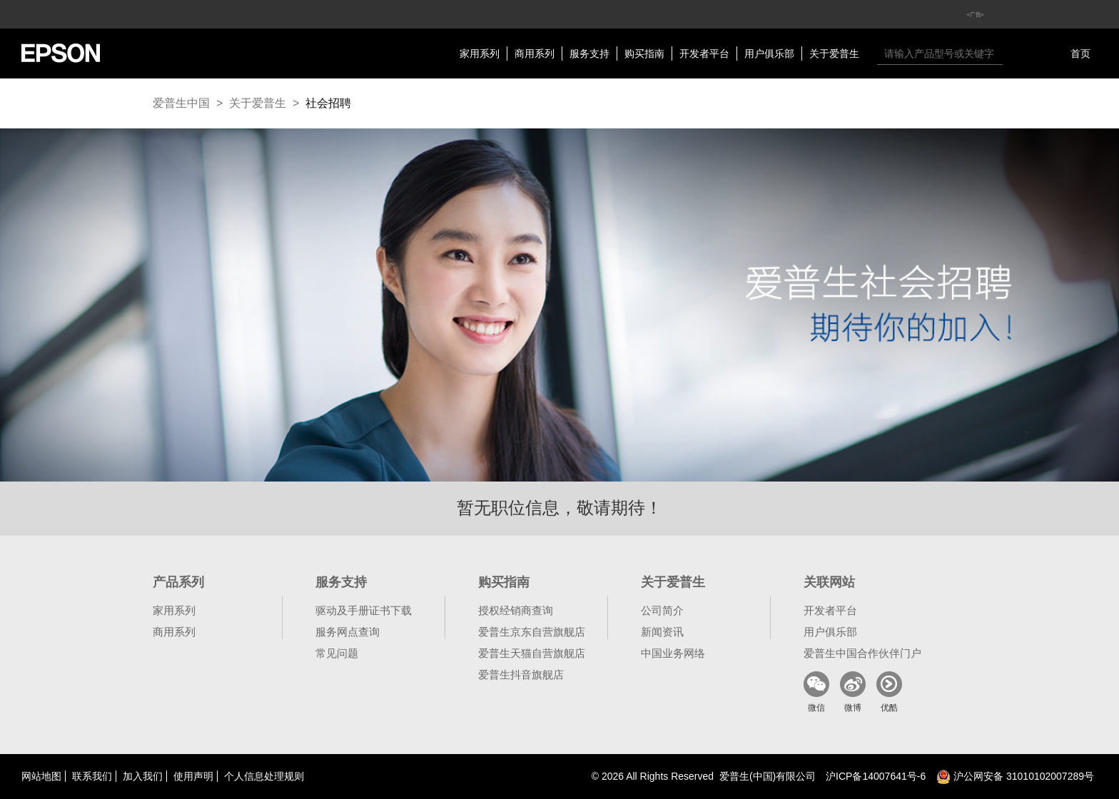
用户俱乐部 (769, 53)
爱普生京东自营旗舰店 (531, 632)
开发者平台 (704, 53)
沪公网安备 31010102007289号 (1015, 776)
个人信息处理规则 (264, 776)
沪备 (876, 776)
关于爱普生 (834, 53)
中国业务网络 (673, 653)
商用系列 (535, 53)
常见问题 (336, 653)
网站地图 (41, 776)
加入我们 (143, 776)
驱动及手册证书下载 (363, 610)
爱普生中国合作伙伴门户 (862, 653)
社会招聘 (328, 103)
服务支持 (589, 53)
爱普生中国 (181, 103)
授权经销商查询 (515, 610)
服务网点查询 (347, 632)
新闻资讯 (662, 632)
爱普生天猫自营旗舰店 (531, 653)
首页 (1080, 53)
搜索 (1017, 53)
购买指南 (644, 53)
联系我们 (92, 776)
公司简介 (662, 610)
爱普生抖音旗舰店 (521, 674)
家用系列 (480, 53)
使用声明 (193, 776)
